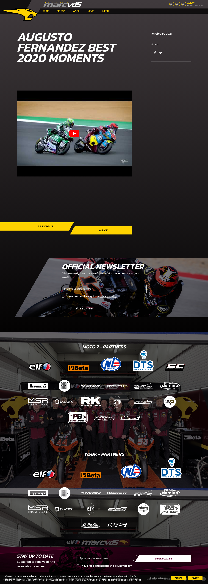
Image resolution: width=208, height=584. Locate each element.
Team (46, 11)
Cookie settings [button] (158, 578)
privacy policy (108, 296)
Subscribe (84, 308)
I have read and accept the (91, 296)
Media (106, 11)
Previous (45, 226)
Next (103, 230)
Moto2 (61, 11)
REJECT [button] (195, 577)
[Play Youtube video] (74, 133)
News (91, 11)
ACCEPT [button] (178, 577)
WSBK (76, 11)
